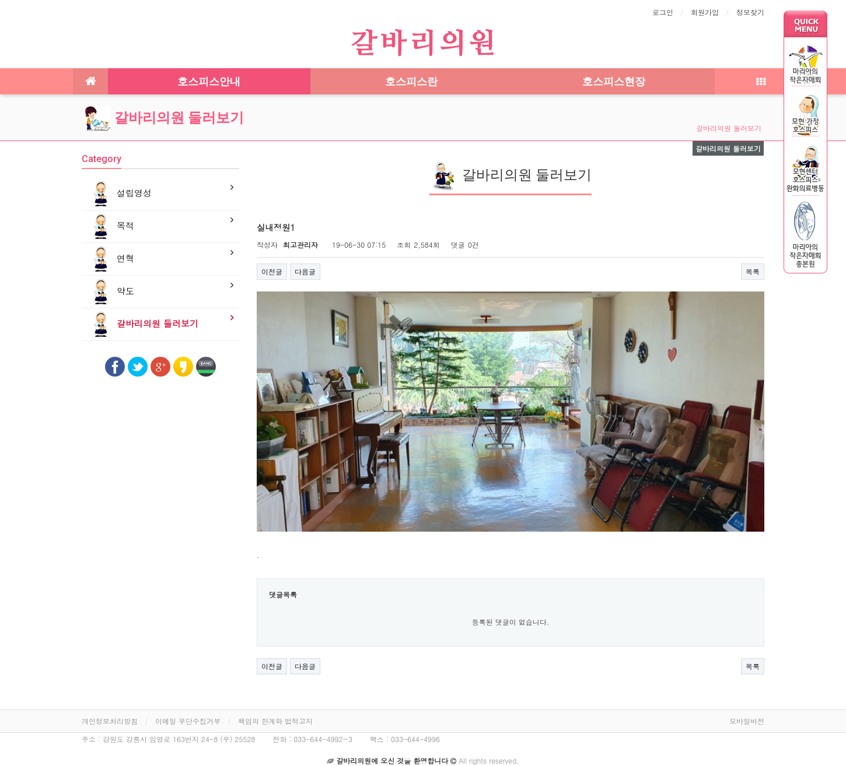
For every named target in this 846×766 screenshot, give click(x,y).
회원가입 (705, 12)
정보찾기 (750, 12)
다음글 (305, 271)
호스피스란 (411, 81)
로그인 (662, 12)
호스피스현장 (613, 81)
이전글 (271, 271)
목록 (753, 271)
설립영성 (120, 194)
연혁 (111, 259)
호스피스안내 (208, 81)
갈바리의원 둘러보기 (164, 118)
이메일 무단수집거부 (188, 711)
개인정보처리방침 (110, 711)
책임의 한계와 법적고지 (275, 711)
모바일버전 (746, 711)
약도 (111, 292)
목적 (111, 226)
